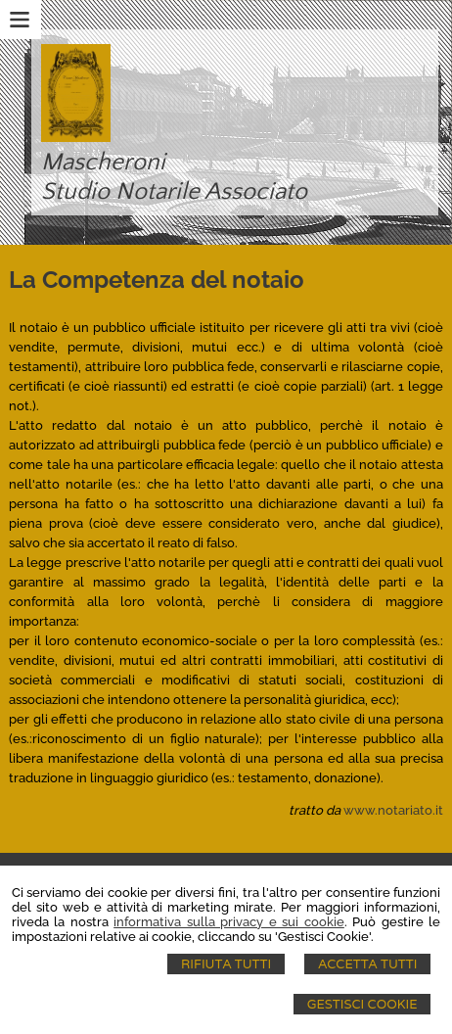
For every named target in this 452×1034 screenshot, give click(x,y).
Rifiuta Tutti (226, 964)
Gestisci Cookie (362, 1004)
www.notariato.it (393, 810)
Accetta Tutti (367, 964)
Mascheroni (103, 162)
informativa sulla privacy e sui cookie (228, 922)
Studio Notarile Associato (174, 192)
